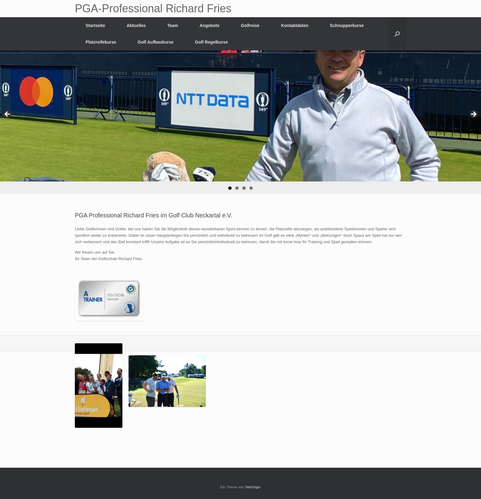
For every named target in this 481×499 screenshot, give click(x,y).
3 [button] (244, 188)
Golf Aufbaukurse (156, 42)
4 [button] (251, 188)
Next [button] (473, 114)
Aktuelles (136, 25)
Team (172, 25)
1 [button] (230, 188)
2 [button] (237, 188)
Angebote (210, 25)
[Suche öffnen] (397, 33)
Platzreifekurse (101, 42)
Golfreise (250, 25)
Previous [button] (7, 114)
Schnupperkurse (347, 25)
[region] (240, 122)
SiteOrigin (253, 487)
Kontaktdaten (294, 25)
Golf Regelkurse (211, 42)
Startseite (95, 25)
